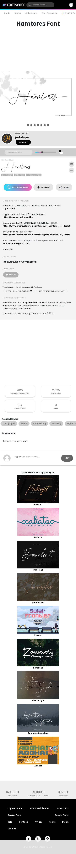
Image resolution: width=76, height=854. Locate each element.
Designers (63, 796)
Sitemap (12, 828)
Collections (31, 13)
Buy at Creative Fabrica (19, 291)
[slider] (42, 152)
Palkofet (38, 504)
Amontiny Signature (38, 733)
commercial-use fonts (38, 796)
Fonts (7, 13)
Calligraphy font (30, 302)
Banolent (38, 569)
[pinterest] (47, 839)
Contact (23, 142)
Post (67, 458)
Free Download (18, 187)
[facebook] (28, 839)
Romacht (38, 667)
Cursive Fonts (14, 815)
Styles (18, 13)
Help (10, 822)
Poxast (38, 635)
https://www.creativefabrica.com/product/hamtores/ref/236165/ (37, 226)
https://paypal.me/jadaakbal (18, 217)
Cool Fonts (62, 808)
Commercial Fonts (39, 808)
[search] (40, 4)
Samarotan (38, 602)
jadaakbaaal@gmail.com (16, 243)
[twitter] (38, 839)
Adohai (38, 765)
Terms (52, 822)
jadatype (22, 137)
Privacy (38, 822)
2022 (20, 390)
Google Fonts (61, 815)
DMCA (65, 822)
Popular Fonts (15, 808)
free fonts (12, 796)
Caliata (38, 537)
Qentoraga (38, 700)
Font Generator (50, 13)
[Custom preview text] (18, 152)
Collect (43, 187)
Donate (11, 275)
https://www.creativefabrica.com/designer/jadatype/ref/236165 (36, 234)
